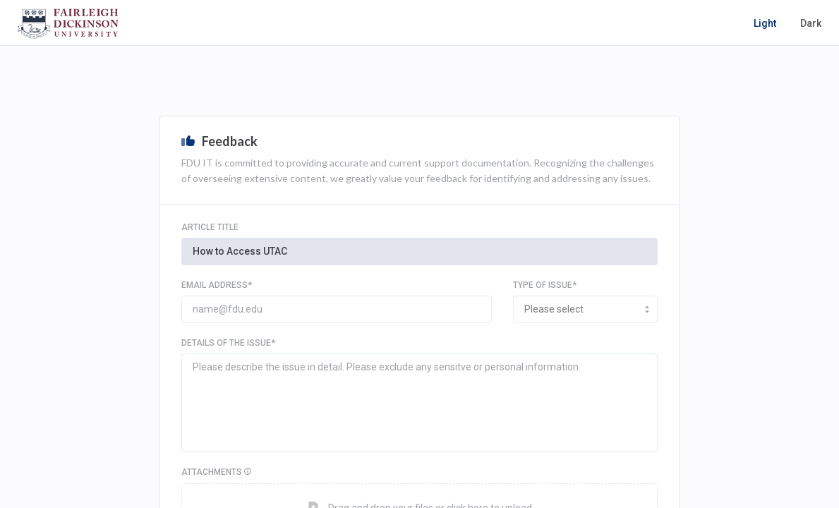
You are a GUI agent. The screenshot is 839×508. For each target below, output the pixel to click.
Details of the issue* (228, 343)
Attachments (273, 472)
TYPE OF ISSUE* (545, 285)
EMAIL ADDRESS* (216, 285)
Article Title (210, 227)
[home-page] (68, 23)
